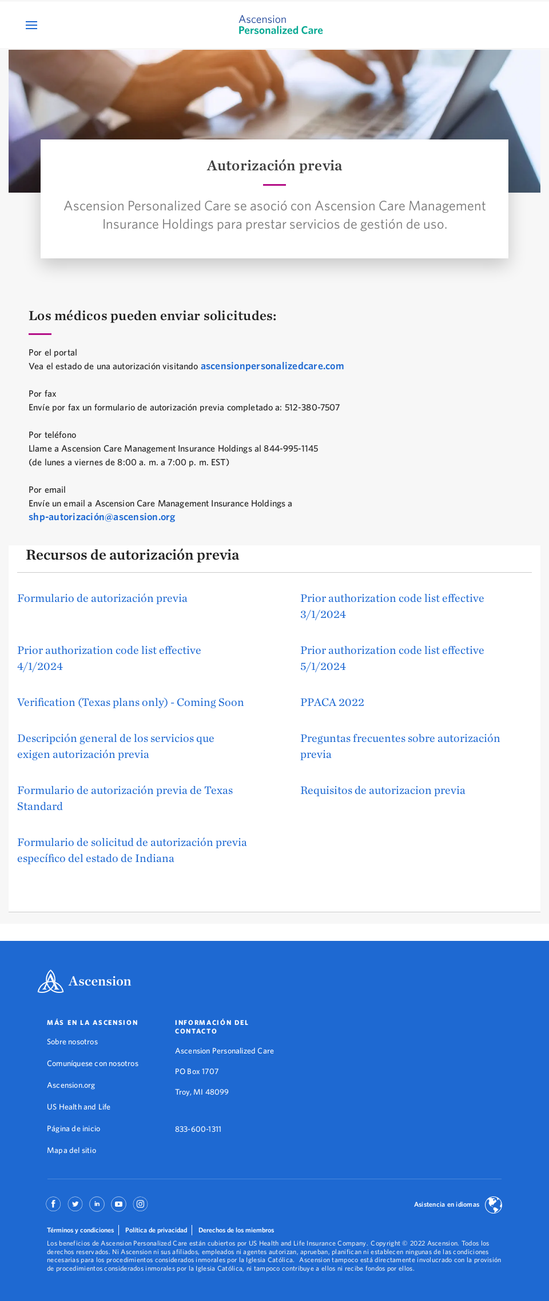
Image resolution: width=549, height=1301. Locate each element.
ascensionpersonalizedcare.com (272, 365)
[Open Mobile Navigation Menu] (33, 25)
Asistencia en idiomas (446, 1204)
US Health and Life (79, 1107)
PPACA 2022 (332, 702)
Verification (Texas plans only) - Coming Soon (130, 702)
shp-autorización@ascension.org (102, 516)
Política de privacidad (156, 1230)
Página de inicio (73, 1128)
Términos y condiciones (80, 1230)
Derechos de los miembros (236, 1230)
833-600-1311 (198, 1129)
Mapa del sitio (71, 1150)
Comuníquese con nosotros (92, 1063)
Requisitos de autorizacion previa (383, 790)
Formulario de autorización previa (102, 597)
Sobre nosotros (72, 1041)
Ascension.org (71, 1085)
